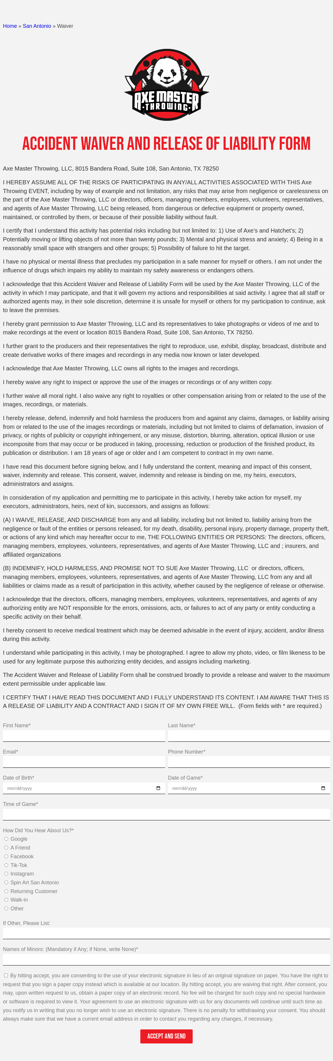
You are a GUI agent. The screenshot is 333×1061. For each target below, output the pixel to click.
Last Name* (182, 725)
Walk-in (19, 900)
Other (17, 909)
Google (19, 839)
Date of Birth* (18, 778)
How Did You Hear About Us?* (38, 830)
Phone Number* (187, 752)
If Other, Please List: (26, 923)
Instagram (22, 874)
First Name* (17, 725)
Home (10, 26)
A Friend (20, 848)
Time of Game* (20, 804)
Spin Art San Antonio (35, 882)
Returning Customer (34, 891)
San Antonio (37, 26)
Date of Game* (185, 778)
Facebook (22, 856)
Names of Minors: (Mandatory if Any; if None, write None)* (70, 949)
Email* (10, 752)
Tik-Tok (19, 865)
